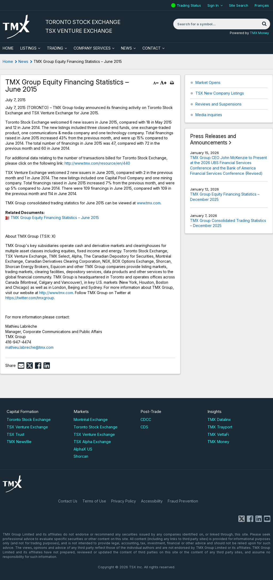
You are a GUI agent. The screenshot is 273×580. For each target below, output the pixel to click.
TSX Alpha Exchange (92, 441)
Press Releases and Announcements (213, 139)
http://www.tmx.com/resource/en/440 (97, 163)
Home (8, 61)
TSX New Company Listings (219, 93)
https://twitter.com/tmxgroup (29, 297)
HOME (8, 48)
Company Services (92, 48)
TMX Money (259, 33)
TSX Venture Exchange (27, 427)
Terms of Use (94, 501)
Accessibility (152, 501)
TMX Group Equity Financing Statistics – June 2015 (55, 217)
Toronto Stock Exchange (29, 419)
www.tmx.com (148, 203)
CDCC (145, 419)
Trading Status (189, 5)
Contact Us (67, 501)
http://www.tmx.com (56, 292)
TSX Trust (15, 434)
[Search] (264, 24)
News (126, 48)
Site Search (238, 5)
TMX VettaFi (218, 434)
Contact (151, 48)
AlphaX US (83, 449)
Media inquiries (208, 114)
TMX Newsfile (19, 441)
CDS (144, 427)
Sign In (213, 5)
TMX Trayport (219, 427)
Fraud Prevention (183, 501)
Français (262, 5)
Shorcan (81, 456)
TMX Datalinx (219, 419)
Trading (55, 48)
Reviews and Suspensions (218, 104)
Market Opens (207, 82)
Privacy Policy (123, 501)
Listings (28, 48)
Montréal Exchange (91, 419)
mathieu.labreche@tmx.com (29, 347)
